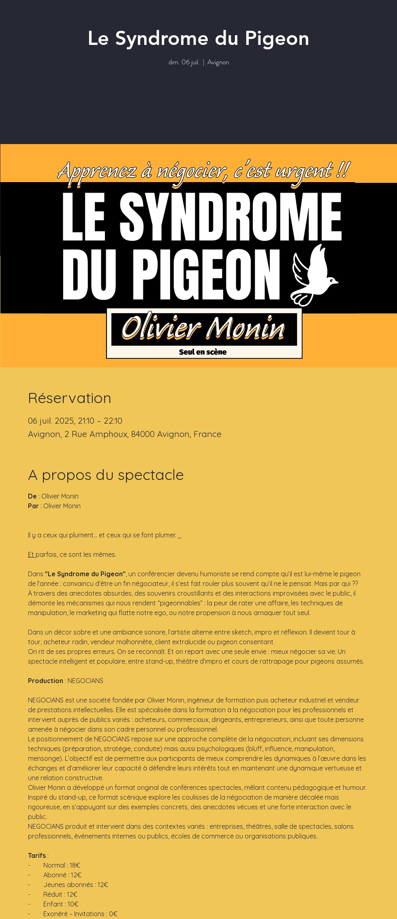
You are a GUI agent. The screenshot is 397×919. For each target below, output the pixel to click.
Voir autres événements (198, 106)
